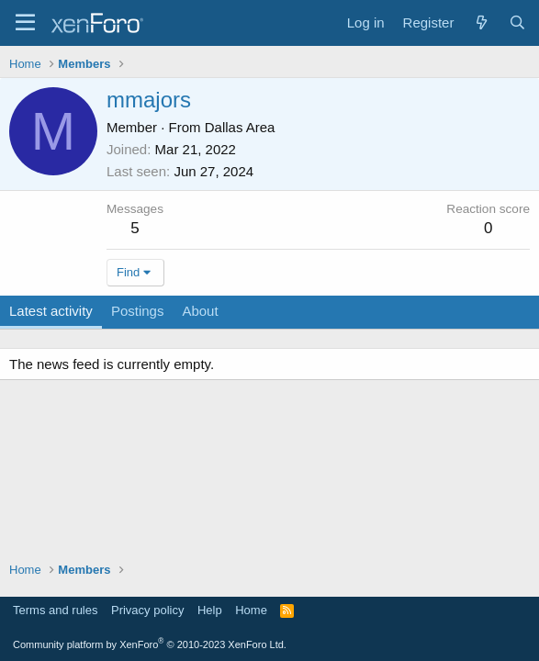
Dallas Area (240, 127)
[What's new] (481, 22)
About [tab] (200, 311)
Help (209, 610)
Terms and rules (55, 610)
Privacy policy (147, 610)
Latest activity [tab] (51, 311)
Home (251, 610)
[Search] (517, 22)
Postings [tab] (137, 311)
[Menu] (25, 23)
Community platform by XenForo (149, 644)
